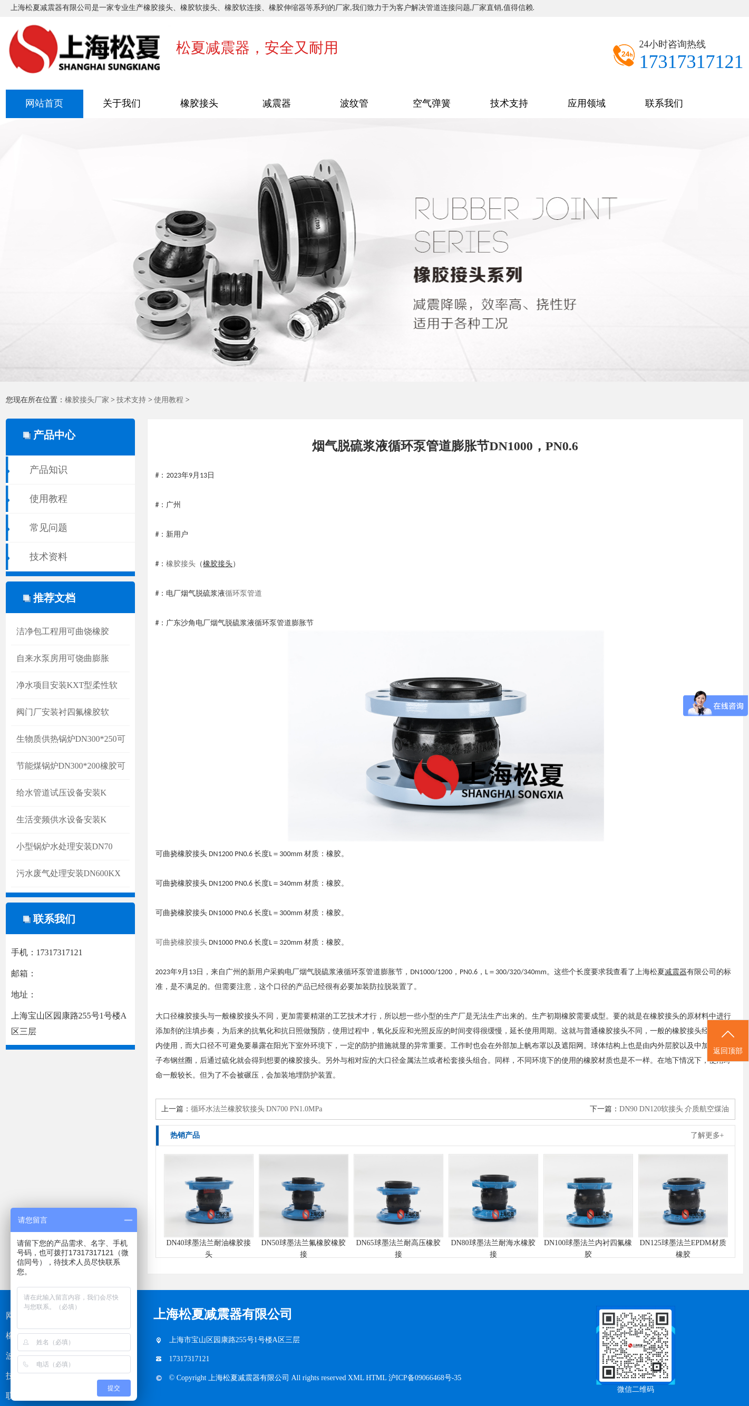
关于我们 (122, 103)
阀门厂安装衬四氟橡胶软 (62, 711)
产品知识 (48, 469)
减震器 (276, 103)
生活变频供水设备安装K (61, 819)
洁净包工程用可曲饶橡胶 (62, 631)
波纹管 (354, 103)
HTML (377, 1378)
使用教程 (168, 400)
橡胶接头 (199, 103)
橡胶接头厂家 (87, 400)
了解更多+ (707, 1135)
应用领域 (587, 103)
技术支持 (509, 103)
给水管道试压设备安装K (61, 792)
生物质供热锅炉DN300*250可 (70, 738)
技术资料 (48, 556)
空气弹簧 (432, 103)
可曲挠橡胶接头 (181, 942)
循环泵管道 (243, 593)
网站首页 (44, 103)
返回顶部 (727, 1041)
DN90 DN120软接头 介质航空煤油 (674, 1109)
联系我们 (664, 103)
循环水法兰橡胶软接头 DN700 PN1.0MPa (257, 1109)
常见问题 (48, 527)
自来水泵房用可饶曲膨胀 (62, 658)
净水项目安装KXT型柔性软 (67, 685)
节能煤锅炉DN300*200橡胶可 (70, 765)
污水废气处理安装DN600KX (68, 873)
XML (357, 1378)
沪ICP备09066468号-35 (424, 1378)
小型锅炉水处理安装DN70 (64, 846)
